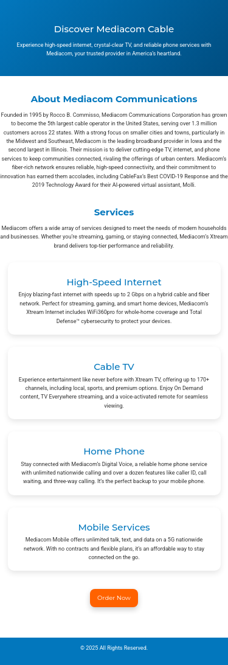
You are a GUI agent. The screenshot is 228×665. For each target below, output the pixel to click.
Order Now (114, 598)
